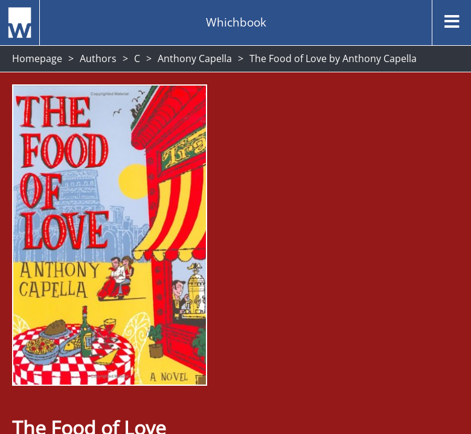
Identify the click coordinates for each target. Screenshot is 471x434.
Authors (98, 58)
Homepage (37, 58)
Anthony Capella (195, 58)
